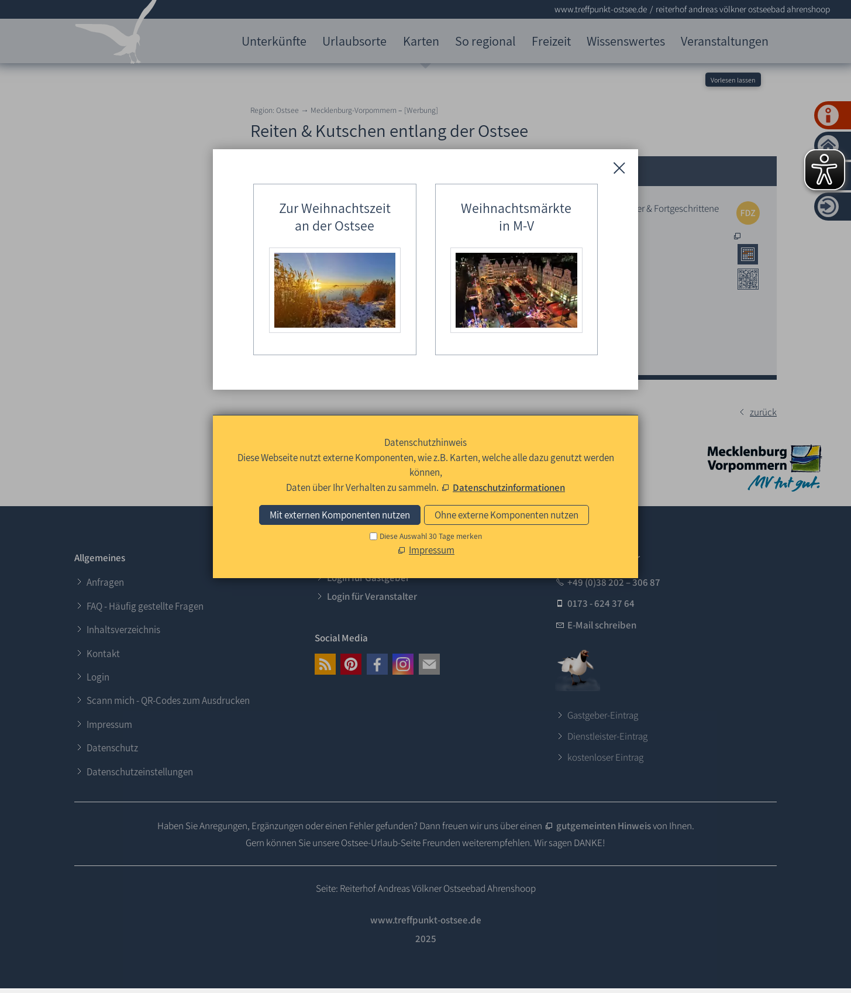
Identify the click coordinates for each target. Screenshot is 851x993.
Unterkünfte (274, 40)
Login (98, 677)
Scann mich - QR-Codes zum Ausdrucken (168, 700)
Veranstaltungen (725, 40)
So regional (485, 40)
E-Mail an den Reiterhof (470, 352)
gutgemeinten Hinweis (604, 825)
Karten (421, 40)
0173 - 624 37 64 (601, 603)
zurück (763, 412)
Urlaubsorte (354, 40)
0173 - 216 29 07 (452, 322)
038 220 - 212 (449, 282)
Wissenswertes (626, 40)
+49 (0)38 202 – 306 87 (613, 582)
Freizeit (551, 40)
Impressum (109, 724)
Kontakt (103, 653)
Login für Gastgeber (368, 577)
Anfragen (105, 582)
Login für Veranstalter (372, 596)
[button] (325, 664)
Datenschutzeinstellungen (140, 771)
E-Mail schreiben (601, 625)
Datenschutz (112, 747)
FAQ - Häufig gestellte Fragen (145, 606)
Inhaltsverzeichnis (123, 629)
